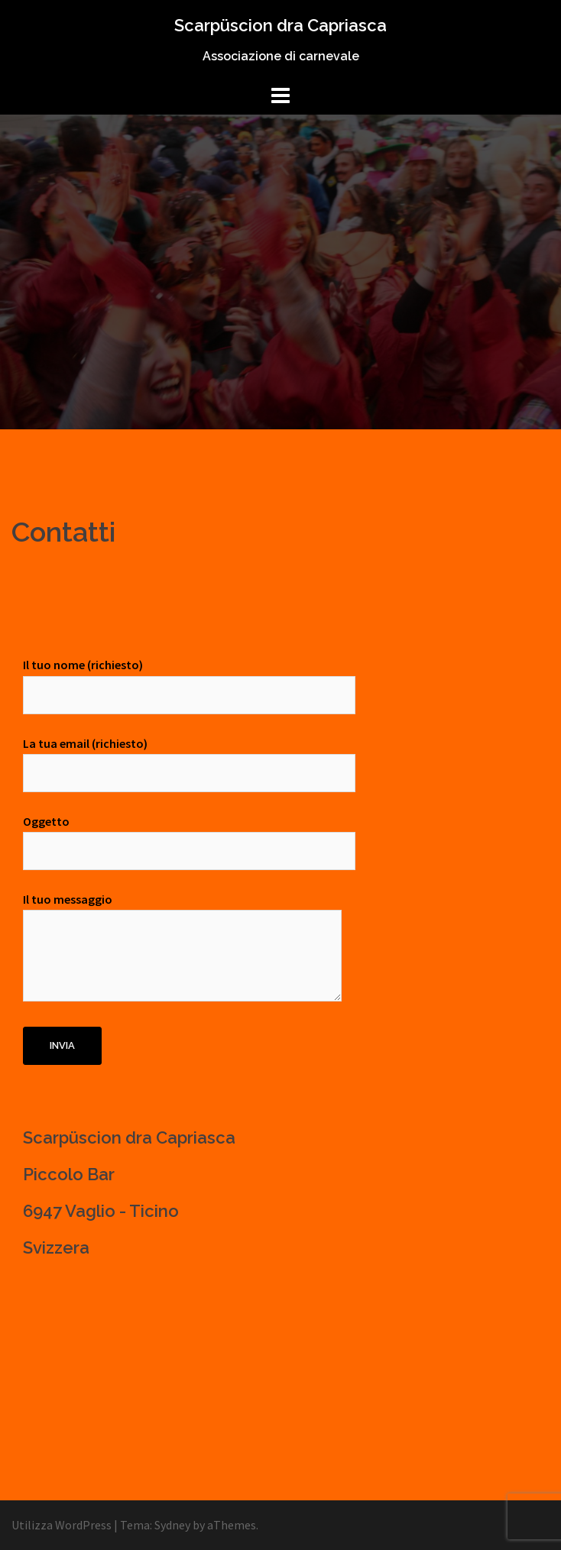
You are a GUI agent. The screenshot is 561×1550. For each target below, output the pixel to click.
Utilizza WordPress (61, 1524)
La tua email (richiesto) (189, 758)
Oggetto (189, 836)
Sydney (172, 1524)
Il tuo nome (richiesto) (189, 679)
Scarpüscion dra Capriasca (280, 25)
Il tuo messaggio (182, 948)
